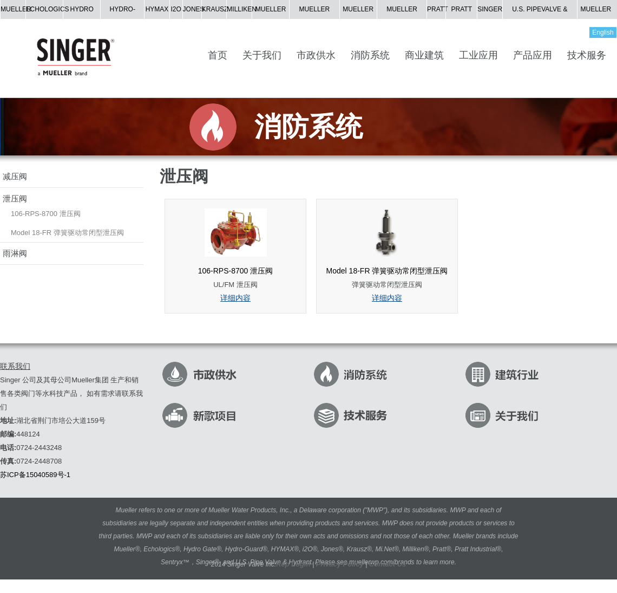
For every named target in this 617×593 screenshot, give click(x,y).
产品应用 (532, 55)
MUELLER (16, 9)
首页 (217, 55)
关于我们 (261, 55)
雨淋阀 (15, 253)
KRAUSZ (215, 9)
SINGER (489, 9)
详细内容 (235, 298)
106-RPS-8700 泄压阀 (46, 214)
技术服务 (586, 55)
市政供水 (316, 55)
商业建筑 (424, 55)
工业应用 (478, 55)
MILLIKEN (242, 9)
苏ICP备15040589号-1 (35, 475)
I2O (175, 9)
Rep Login (294, 564)
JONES (194, 9)
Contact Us (387, 564)
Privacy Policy (340, 564)
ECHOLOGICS (47, 9)
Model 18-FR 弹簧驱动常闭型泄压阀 (67, 233)
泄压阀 (15, 198)
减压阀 (15, 176)
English (602, 32)
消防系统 (370, 55)
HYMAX (157, 9)
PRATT (437, 9)
